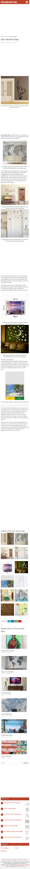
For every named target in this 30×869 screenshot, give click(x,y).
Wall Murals (4, 851)
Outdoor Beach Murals (7, 735)
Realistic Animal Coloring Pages (12, 802)
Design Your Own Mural (7, 671)
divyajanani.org (9, 1)
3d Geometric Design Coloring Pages (13, 831)
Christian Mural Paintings (7, 650)
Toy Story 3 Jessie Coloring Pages (12, 814)
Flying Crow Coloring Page (11, 825)
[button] (26, 2)
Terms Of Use (20, 859)
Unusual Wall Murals (6, 714)
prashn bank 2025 (21, 866)
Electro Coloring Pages (10, 808)
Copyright (14, 859)
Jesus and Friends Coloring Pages (12, 820)
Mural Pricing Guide (6, 756)
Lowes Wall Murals (6, 693)
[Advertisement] (15, 20)
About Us (26, 859)
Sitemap (4, 859)
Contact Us (9, 859)
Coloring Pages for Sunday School (12, 837)
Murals (3, 42)
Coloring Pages (5, 848)
